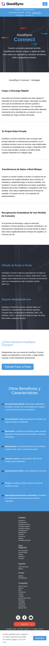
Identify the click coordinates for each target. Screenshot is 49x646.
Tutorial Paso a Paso (17, 366)
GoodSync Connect (24, 524)
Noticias (20, 588)
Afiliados (20, 576)
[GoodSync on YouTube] (31, 617)
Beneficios (21, 556)
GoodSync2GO (22, 530)
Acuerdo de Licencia (24, 598)
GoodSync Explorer (24, 526)
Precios (20, 554)
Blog (19, 590)
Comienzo (18, 9)
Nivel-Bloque (36, 12)
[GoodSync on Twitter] (18, 617)
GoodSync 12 (29, 15)
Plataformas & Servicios (16, 12)
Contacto (21, 558)
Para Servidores (23, 550)
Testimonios (21, 592)
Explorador (20, 15)
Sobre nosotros (22, 586)
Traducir (20, 594)
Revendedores (22, 578)
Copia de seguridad (28, 9)
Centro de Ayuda (23, 567)
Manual (20, 569)
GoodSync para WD (24, 540)
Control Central (22, 552)
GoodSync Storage (24, 528)
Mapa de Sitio (22, 608)
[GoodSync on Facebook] (24, 617)
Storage (28, 12)
